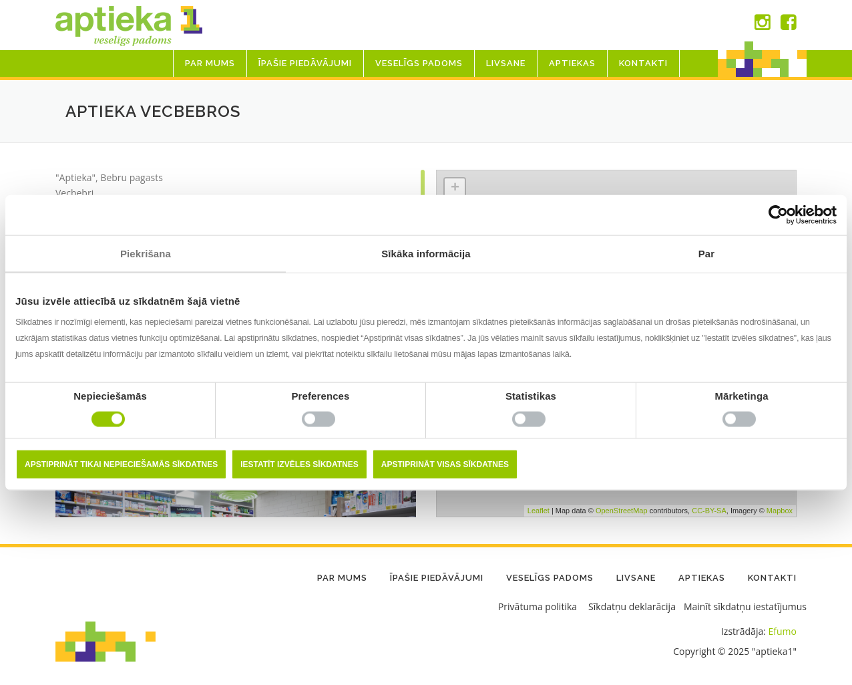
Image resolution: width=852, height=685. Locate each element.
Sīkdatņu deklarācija (632, 606)
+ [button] (455, 188)
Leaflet (538, 511)
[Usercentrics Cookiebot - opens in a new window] (778, 214)
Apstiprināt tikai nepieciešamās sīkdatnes (121, 464)
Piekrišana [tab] (145, 253)
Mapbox (780, 511)
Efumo (783, 631)
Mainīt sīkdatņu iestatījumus (745, 606)
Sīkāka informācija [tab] (426, 253)
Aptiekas (572, 63)
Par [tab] (706, 253)
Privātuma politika (537, 606)
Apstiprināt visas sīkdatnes (445, 464)
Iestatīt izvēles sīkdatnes (299, 464)
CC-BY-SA (709, 511)
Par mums (210, 63)
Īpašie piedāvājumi (305, 63)
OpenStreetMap (622, 511)
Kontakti (643, 63)
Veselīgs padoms (419, 63)
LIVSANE (505, 63)
